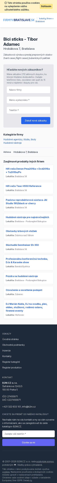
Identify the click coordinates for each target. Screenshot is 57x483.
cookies (6, 472)
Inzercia (6, 350)
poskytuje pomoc (45, 461)
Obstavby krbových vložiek (21, 231)
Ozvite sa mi (28, 442)
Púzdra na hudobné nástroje (22, 276)
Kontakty (6, 356)
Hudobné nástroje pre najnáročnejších (27, 217)
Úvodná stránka (10, 339)
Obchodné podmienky (13, 344)
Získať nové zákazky (36, 120)
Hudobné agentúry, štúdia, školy (19, 139)
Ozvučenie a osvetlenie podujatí (24, 290)
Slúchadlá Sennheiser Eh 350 (22, 245)
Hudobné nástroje (12, 142)
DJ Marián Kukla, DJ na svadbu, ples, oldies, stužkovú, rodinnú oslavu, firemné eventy (26, 307)
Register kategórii (11, 361)
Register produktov (12, 367)
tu (31, 480)
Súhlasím (46, 6)
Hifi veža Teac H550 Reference (23, 186)
